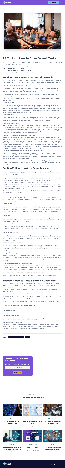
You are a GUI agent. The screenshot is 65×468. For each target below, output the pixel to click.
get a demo (53, 2)
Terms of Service (37, 464)
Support (26, 464)
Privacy (30, 464)
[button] (60, 2)
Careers (44, 464)
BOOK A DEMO (17, 372)
